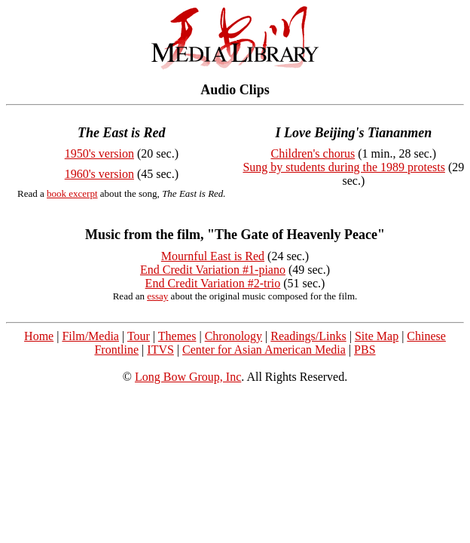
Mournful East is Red (212, 256)
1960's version (99, 173)
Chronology (233, 336)
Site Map (376, 336)
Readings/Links (308, 336)
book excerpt (72, 193)
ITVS (160, 349)
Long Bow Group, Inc (188, 376)
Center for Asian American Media (264, 349)
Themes (177, 336)
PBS (364, 349)
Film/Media (90, 336)
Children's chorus (312, 153)
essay (157, 296)
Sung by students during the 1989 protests (343, 167)
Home (38, 336)
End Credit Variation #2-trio (213, 283)
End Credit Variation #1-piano (212, 269)
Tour (138, 336)
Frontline (116, 349)
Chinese (426, 336)
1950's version (99, 153)
